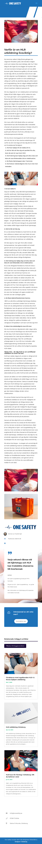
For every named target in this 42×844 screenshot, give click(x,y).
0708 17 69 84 (14, 818)
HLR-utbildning (23, 376)
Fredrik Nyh (18, 534)
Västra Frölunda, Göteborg (19, 823)
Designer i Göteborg (21, 841)
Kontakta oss (21, 621)
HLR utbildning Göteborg (16, 727)
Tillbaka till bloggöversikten (15, 646)
